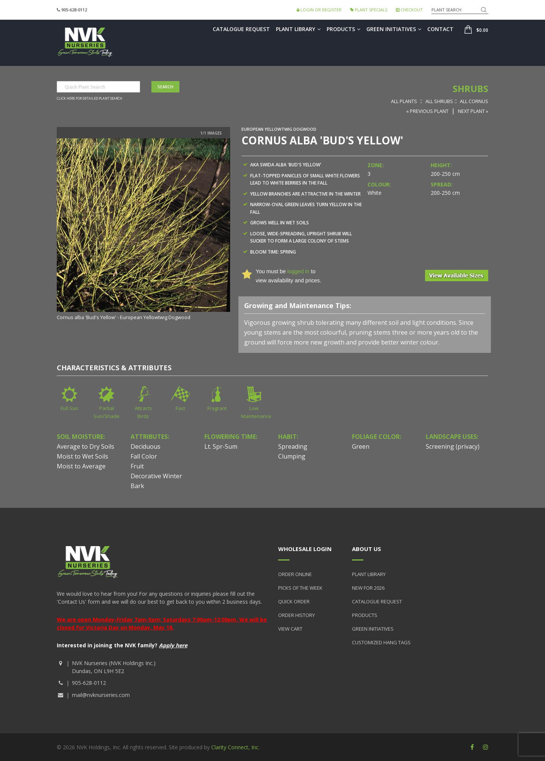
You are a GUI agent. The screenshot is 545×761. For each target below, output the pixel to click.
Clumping (291, 456)
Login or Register (319, 10)
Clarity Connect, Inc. (235, 747)
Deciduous (145, 446)
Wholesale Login (305, 549)
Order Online (295, 574)
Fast (180, 408)
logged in (298, 271)
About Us (366, 549)
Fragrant (217, 408)
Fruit (137, 466)
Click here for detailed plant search (89, 98)
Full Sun (69, 408)
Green (360, 446)
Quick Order (294, 601)
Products (343, 29)
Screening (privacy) (453, 446)
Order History (296, 615)
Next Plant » (473, 111)
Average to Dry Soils (85, 446)
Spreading (292, 446)
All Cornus (474, 101)
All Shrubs (439, 101)
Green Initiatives (393, 29)
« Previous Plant (427, 111)
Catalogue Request (241, 29)
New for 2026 (368, 587)
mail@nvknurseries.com (101, 694)
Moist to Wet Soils (82, 456)
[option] (143, 230)
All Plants (404, 101)
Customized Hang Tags (381, 642)
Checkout (409, 10)
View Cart (290, 628)
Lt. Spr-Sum (220, 446)
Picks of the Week (300, 587)
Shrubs (470, 88)
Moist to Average (81, 466)
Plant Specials (368, 10)
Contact (440, 29)
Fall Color (144, 456)
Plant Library (298, 29)
